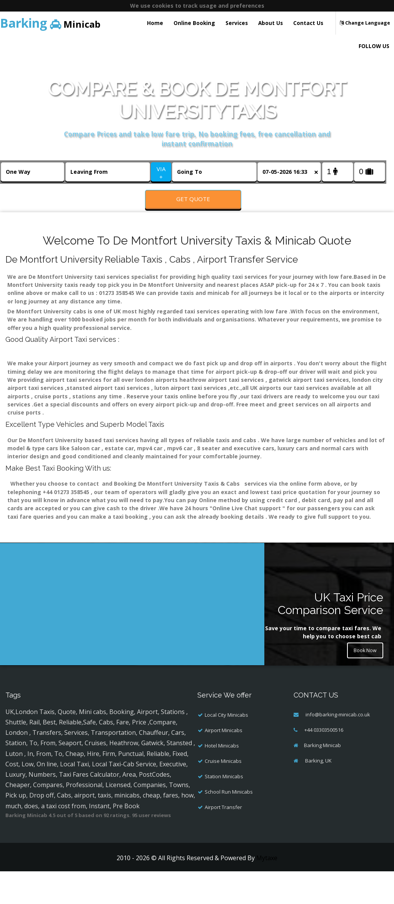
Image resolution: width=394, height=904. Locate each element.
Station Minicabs (224, 799)
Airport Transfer (223, 830)
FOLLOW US (374, 46)
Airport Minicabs (223, 753)
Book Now (363, 676)
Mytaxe (266, 881)
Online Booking (194, 23)
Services (236, 23)
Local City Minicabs (226, 738)
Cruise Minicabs (223, 784)
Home (155, 23)
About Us (270, 23)
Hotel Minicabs (222, 769)
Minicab (50, 23)
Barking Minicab (322, 768)
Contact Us (308, 23)
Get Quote (193, 199)
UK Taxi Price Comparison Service (330, 627)
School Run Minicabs (229, 815)
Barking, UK (318, 784)
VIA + (161, 173)
